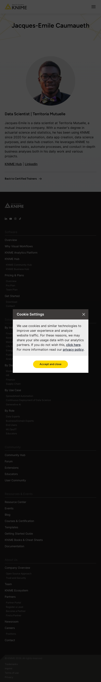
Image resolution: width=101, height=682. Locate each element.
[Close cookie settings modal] (83, 314)
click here (73, 345)
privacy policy (73, 349)
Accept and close (50, 364)
